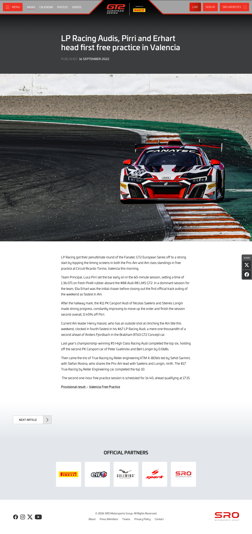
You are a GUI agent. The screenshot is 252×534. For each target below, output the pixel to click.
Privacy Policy (142, 519)
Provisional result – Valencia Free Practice (90, 387)
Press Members (109, 519)
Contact (159, 519)
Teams (126, 519)
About (92, 519)
